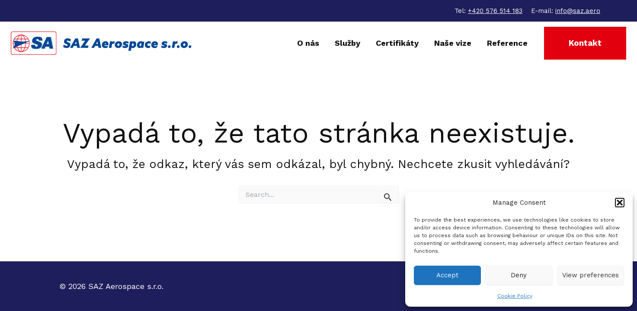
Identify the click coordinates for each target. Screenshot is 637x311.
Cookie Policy (514, 296)
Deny (519, 275)
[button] (619, 202)
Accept (447, 275)
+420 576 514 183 (495, 11)
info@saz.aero (577, 11)
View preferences (590, 275)
